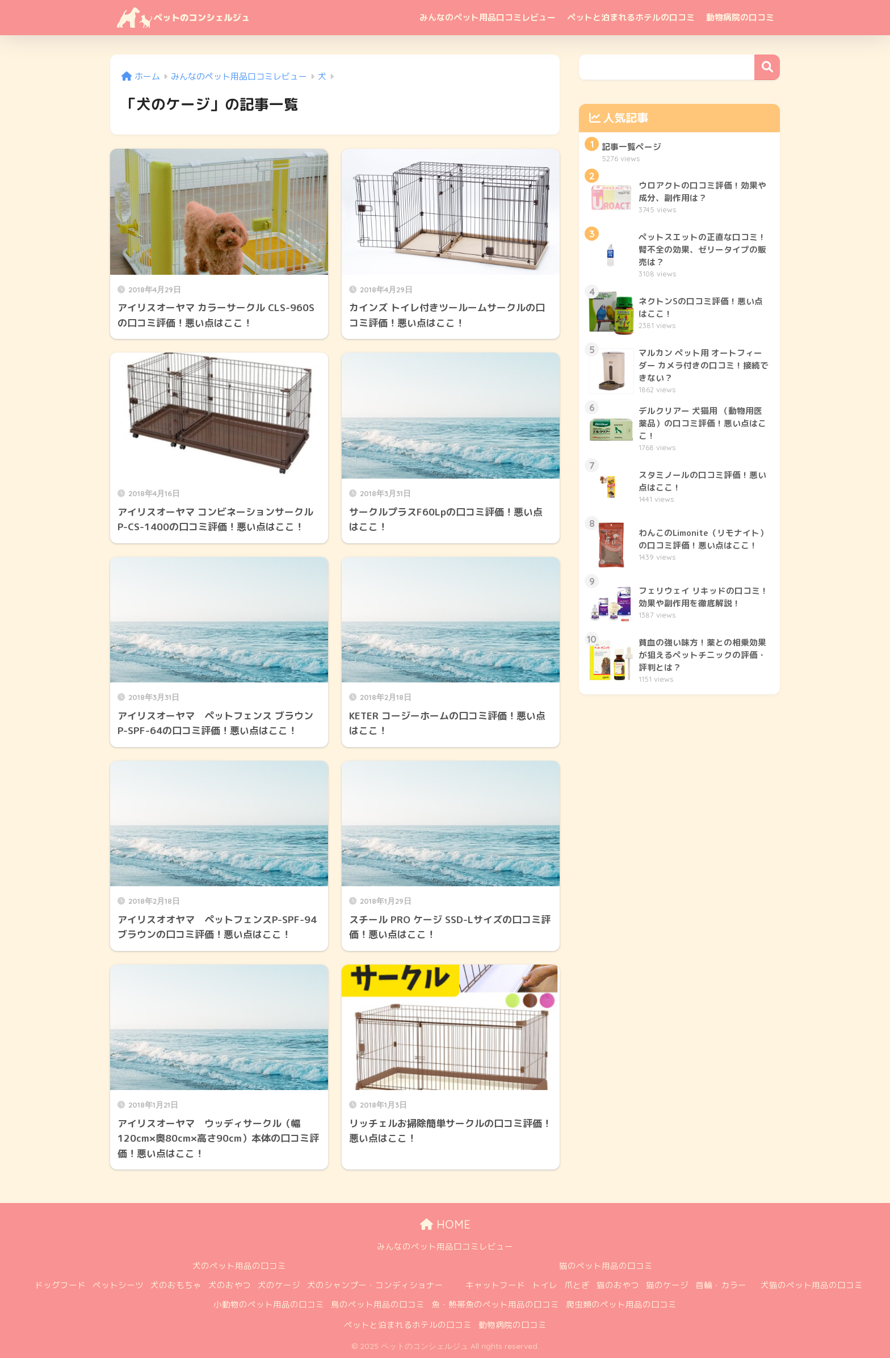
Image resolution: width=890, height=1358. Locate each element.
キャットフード (495, 1285)
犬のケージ (279, 1285)
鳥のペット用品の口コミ (378, 1304)
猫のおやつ (618, 1285)
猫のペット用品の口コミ (606, 1266)
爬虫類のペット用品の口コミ (621, 1304)
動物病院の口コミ (740, 17)
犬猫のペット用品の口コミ (812, 1285)
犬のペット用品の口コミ (239, 1266)
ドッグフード (60, 1285)
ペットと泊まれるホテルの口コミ (631, 17)
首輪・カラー (720, 1285)
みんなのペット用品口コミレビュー (487, 17)
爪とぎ (577, 1285)
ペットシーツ (118, 1285)
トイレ (544, 1285)
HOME (445, 1224)
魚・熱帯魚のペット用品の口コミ (495, 1304)
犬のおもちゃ (175, 1285)
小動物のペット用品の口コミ (268, 1304)
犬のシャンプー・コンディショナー (375, 1285)
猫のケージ (667, 1285)
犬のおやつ (229, 1285)
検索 (767, 67)
